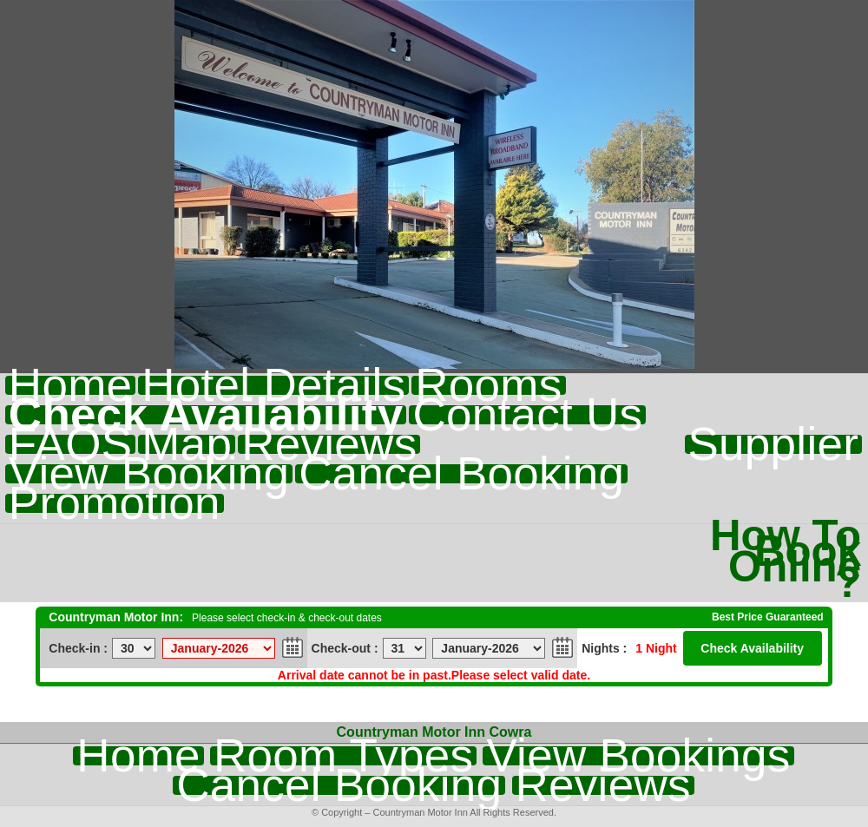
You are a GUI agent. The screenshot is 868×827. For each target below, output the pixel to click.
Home (70, 385)
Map (186, 444)
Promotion (114, 503)
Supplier (773, 444)
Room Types (343, 755)
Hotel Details (273, 385)
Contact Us (527, 414)
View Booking (149, 473)
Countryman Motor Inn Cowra (434, 732)
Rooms (488, 385)
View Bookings (638, 755)
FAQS (70, 444)
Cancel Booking (461, 473)
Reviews (329, 444)
